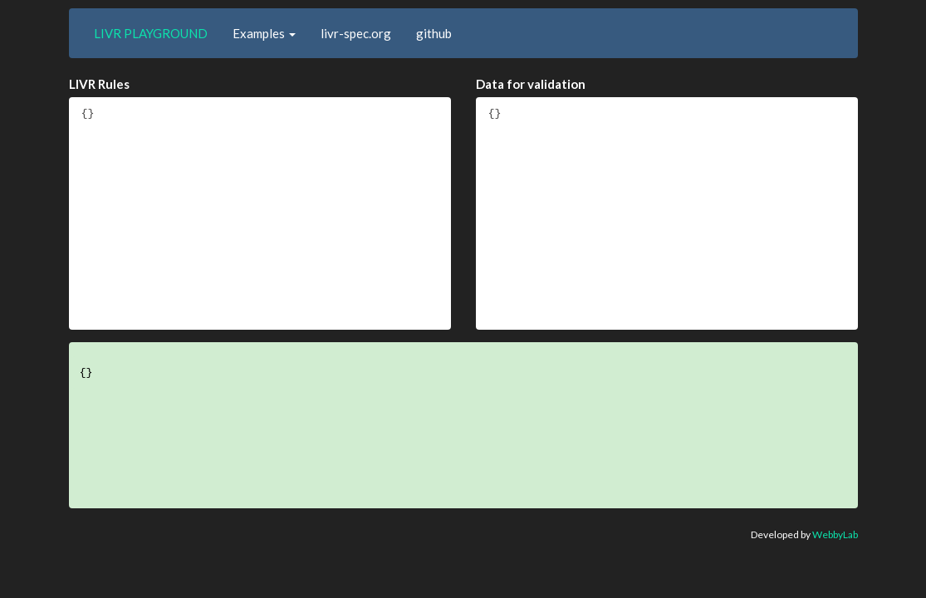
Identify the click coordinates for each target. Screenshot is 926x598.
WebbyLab (835, 534)
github (434, 33)
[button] (264, 33)
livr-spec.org (356, 33)
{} (260, 213)
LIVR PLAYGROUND (151, 33)
